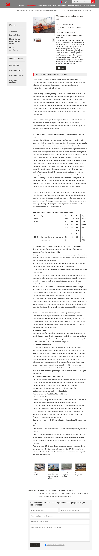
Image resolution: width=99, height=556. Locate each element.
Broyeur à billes (14, 35)
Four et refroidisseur (13, 49)
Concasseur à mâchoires (14, 81)
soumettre (35, 545)
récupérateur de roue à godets (47, 490)
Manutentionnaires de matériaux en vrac (50, 10)
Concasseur (13, 31)
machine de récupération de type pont (77, 493)
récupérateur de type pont (66, 490)
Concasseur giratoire (16, 75)
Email (61, 68)
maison (20, 10)
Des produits (30, 10)
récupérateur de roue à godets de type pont (51, 493)
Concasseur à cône (16, 70)
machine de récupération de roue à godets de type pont (54, 496)
